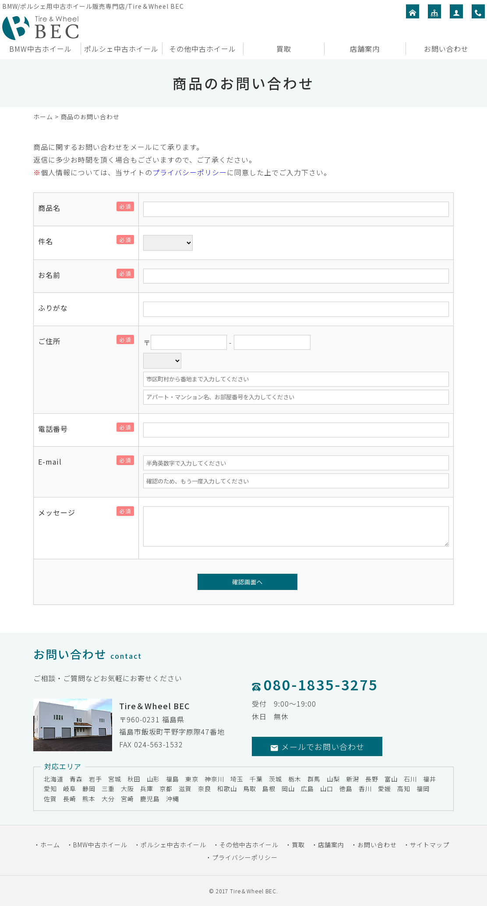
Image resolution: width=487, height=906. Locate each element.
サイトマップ (429, 844)
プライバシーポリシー (189, 172)
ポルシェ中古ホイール (121, 48)
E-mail (53, 461)
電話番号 (56, 428)
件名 (49, 241)
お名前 (52, 275)
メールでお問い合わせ (317, 746)
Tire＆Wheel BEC (253, 891)
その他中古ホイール (202, 48)
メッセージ (60, 512)
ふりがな (53, 307)
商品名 (52, 208)
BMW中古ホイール (40, 48)
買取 (283, 48)
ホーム (43, 116)
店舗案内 (365, 48)
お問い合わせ (446, 48)
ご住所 (52, 341)
